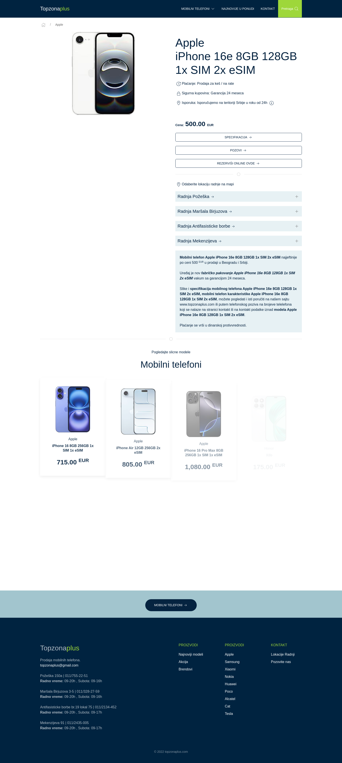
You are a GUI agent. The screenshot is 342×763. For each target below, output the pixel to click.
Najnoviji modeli (191, 654)
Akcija (183, 662)
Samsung (232, 662)
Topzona (55, 9)
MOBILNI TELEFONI (171, 605)
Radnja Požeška (196, 196)
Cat (227, 706)
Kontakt (268, 8)
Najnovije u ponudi (238, 8)
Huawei (230, 684)
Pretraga (290, 9)
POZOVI (238, 150)
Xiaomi (230, 669)
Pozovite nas (281, 662)
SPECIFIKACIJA (239, 137)
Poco (229, 691)
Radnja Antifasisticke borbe (207, 226)
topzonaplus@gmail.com (59, 665)
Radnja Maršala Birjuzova (205, 211)
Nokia (229, 676)
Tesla (229, 714)
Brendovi (185, 669)
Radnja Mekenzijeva (200, 241)
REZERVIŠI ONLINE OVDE (238, 163)
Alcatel (230, 699)
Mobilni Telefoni (198, 9)
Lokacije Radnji (283, 654)
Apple (59, 24)
